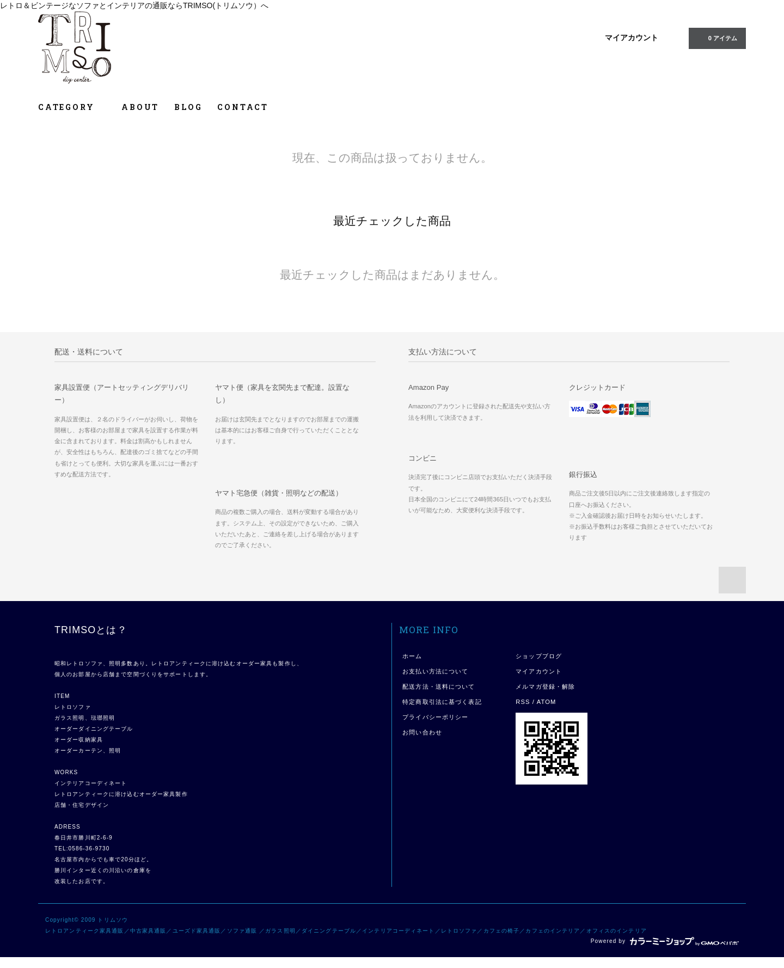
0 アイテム (716, 37)
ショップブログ (539, 656)
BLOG (188, 107)
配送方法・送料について (438, 686)
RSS (523, 702)
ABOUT (140, 107)
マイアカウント (631, 37)
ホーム (412, 656)
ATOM (546, 702)
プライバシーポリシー (435, 717)
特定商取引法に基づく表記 (441, 702)
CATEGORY (72, 107)
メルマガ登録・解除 (545, 686)
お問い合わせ (422, 732)
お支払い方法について (435, 671)
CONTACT (242, 107)
